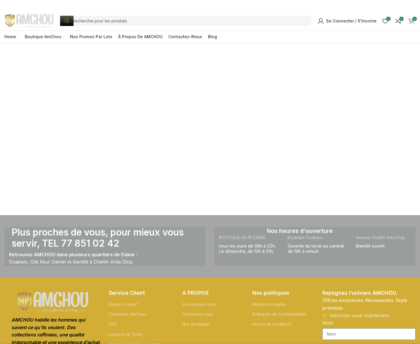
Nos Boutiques (196, 326)
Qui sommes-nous (199, 305)
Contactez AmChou (127, 315)
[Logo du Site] (32, 21)
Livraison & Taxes (126, 336)
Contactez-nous (197, 315)
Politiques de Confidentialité (279, 315)
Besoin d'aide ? (124, 305)
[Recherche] (189, 22)
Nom (327, 324)
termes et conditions (271, 326)
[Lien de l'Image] (52, 303)
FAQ (113, 326)
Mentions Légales (269, 305)
